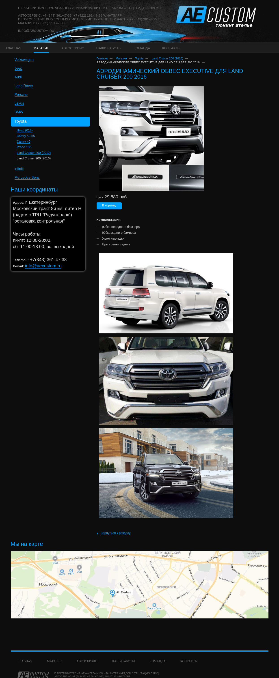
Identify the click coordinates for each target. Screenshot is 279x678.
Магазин (121, 58)
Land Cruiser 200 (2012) (34, 152)
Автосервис (86, 661)
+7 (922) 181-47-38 (105, 676)
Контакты (188, 661)
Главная (102, 58)
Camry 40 (23, 141)
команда (157, 661)
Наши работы (123, 661)
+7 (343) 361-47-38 (82, 676)
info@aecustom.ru (36, 30)
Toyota (139, 58)
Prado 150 (24, 147)
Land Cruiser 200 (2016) (34, 158)
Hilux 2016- (25, 130)
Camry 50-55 (26, 136)
